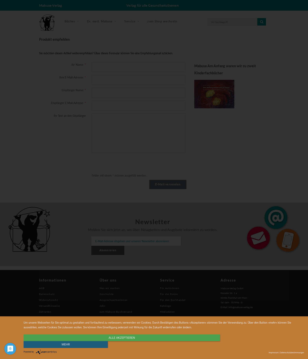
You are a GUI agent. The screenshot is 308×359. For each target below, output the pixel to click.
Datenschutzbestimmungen (292, 353)
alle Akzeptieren (122, 344)
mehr (262, 344)
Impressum (274, 353)
